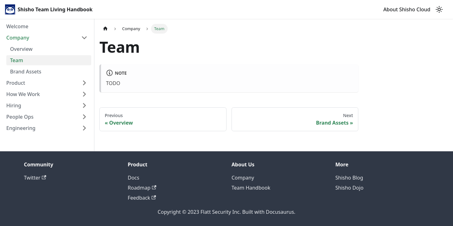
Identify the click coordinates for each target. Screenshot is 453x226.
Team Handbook (251, 187)
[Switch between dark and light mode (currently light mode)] (439, 9)
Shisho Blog (349, 177)
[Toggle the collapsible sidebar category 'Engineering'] (84, 128)
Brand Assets (25, 71)
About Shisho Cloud (406, 9)
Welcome (17, 26)
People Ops (20, 116)
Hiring (13, 105)
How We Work (23, 94)
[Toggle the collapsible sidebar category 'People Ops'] (84, 117)
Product (15, 82)
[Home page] (105, 29)
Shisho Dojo (349, 187)
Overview (21, 49)
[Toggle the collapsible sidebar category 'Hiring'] (84, 105)
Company (17, 37)
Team (16, 60)
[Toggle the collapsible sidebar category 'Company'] (84, 38)
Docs (133, 177)
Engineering (21, 128)
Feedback (142, 197)
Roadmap (142, 187)
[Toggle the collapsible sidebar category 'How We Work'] (84, 94)
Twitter (35, 177)
